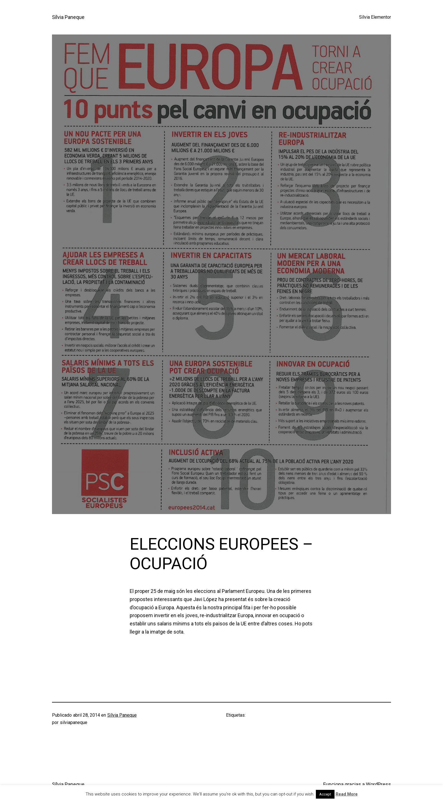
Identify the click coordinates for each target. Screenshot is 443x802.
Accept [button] (325, 794)
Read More (347, 794)
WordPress (378, 784)
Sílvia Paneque (68, 17)
